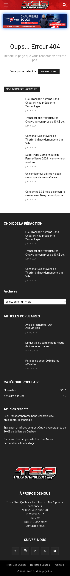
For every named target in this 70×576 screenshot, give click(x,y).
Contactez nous (35, 525)
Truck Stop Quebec (16, 564)
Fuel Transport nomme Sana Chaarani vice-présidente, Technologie (42, 102)
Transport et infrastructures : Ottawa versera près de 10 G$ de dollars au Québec (35, 429)
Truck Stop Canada (40, 564)
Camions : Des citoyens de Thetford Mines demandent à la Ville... (44, 139)
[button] (6, 5)
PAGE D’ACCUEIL (49, 71)
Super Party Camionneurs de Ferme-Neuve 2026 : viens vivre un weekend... (45, 158)
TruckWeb (58, 564)
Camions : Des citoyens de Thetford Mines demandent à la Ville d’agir (28, 441)
